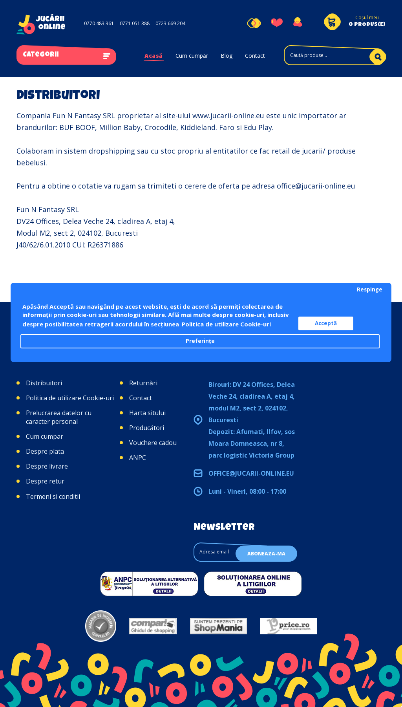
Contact (255, 55)
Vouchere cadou (153, 442)
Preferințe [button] (200, 340)
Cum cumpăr (191, 55)
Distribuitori (44, 383)
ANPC (137, 457)
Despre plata (45, 451)
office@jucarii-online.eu (251, 473)
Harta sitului (147, 412)
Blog (226, 55)
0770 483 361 (99, 23)
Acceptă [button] (326, 323)
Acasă (153, 55)
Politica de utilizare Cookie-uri (70, 398)
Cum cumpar (44, 436)
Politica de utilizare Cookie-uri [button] (226, 324)
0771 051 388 (135, 23)
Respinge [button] (369, 289)
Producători (146, 427)
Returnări (143, 383)
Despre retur (45, 481)
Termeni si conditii (53, 496)
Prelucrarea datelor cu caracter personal (58, 417)
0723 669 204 (170, 23)
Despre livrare (47, 466)
